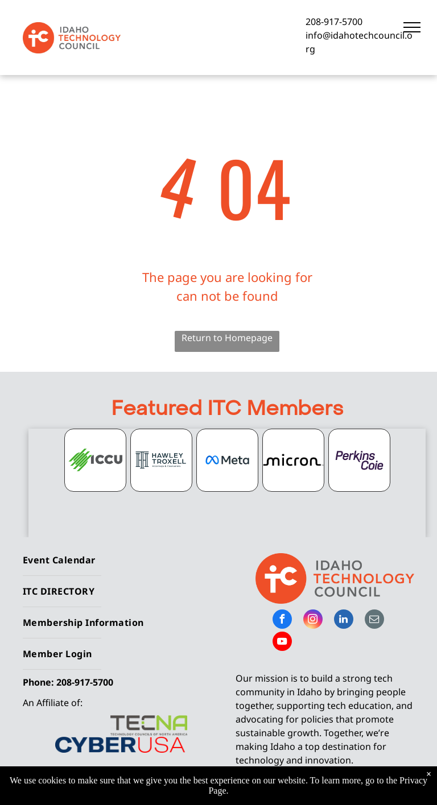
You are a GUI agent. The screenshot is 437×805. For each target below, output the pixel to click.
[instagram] (313, 620)
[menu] (412, 27)
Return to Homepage (227, 337)
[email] (374, 620)
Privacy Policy (347, 788)
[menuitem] (116, 560)
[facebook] (282, 620)
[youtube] (282, 643)
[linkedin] (343, 620)
